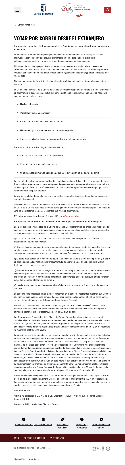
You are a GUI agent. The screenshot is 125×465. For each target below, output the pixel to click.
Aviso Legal (45, 448)
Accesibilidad (34, 459)
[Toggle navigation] (17, 10)
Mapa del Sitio (20, 459)
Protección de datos (25, 448)
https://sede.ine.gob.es (69, 216)
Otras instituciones (36, 438)
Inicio (16, 438)
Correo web (58, 438)
